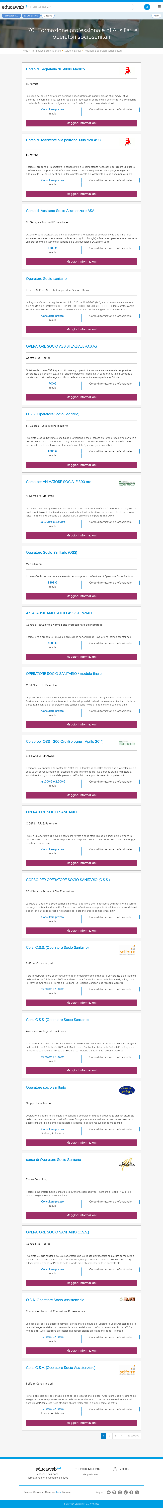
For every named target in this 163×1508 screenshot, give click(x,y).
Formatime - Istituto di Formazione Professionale (55, 1311)
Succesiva (133, 1435)
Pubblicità (124, 1469)
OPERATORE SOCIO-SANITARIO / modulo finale (63, 674)
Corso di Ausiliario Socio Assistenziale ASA (60, 211)
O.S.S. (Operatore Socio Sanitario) (52, 414)
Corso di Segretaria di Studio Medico (55, 69)
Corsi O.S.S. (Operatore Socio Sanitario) (57, 948)
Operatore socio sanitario (46, 1088)
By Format (32, 84)
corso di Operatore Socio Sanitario (53, 1160)
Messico (66, 1492)
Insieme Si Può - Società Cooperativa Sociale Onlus (57, 290)
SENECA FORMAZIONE (40, 496)
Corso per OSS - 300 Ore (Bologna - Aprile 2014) (64, 742)
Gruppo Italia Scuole (38, 1103)
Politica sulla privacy (90, 1469)
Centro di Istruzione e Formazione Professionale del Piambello (64, 624)
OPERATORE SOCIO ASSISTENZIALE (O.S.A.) (61, 346)
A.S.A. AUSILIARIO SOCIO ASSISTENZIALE (59, 613)
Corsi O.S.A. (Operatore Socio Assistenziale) (60, 1368)
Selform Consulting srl (39, 963)
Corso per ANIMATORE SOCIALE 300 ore (58, 482)
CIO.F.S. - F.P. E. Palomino (41, 685)
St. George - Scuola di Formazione (47, 222)
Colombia (50, 1492)
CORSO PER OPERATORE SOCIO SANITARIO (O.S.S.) (68, 880)
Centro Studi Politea (38, 358)
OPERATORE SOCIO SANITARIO (51, 812)
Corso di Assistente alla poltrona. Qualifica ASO (63, 140)
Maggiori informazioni (82, 123)
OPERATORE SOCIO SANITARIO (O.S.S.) (57, 1232)
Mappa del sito (90, 1474)
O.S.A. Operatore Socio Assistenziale (55, 1300)
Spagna (28, 1492)
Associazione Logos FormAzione (46, 1031)
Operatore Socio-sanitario (46, 279)
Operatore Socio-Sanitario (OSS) (51, 553)
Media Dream (34, 564)
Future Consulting (37, 1179)
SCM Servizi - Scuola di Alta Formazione (50, 891)
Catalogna (38, 1492)
